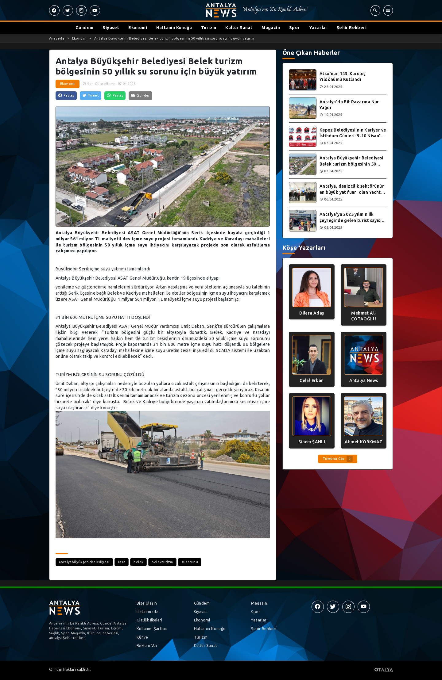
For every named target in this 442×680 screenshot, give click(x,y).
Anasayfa (56, 38)
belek (138, 562)
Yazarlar (318, 27)
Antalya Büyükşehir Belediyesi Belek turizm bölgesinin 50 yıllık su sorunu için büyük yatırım (174, 38)
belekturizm (162, 562)
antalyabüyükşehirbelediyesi (84, 562)
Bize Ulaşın (147, 603)
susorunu (189, 562)
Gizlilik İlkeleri (149, 620)
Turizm (208, 27)
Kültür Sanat (238, 27)
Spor (294, 27)
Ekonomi (137, 27)
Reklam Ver (147, 645)
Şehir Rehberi (351, 27)
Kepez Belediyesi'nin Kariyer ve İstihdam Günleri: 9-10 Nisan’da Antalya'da (353, 136)
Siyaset (111, 27)
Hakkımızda (147, 611)
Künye (142, 637)
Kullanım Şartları (152, 628)
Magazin (271, 27)
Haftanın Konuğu (174, 27)
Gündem (84, 27)
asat (122, 562)
